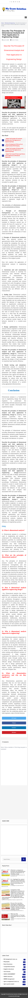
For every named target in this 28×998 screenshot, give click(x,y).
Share (14, 723)
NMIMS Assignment (9, 979)
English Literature (9, 969)
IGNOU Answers (8, 976)
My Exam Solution (13, 994)
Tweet (14, 718)
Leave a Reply (14, 39)
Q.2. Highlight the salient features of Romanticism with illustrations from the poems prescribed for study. (18, 882)
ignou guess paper (9, 984)
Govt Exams (7, 971)
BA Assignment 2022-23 (10, 959)
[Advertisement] (14, 802)
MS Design (17, 996)
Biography (6, 961)
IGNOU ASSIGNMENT (9, 974)
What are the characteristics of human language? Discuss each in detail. (18, 915)
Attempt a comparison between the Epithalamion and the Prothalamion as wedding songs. (18, 872)
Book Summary (8, 964)
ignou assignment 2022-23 (11, 981)
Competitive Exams (9, 966)
